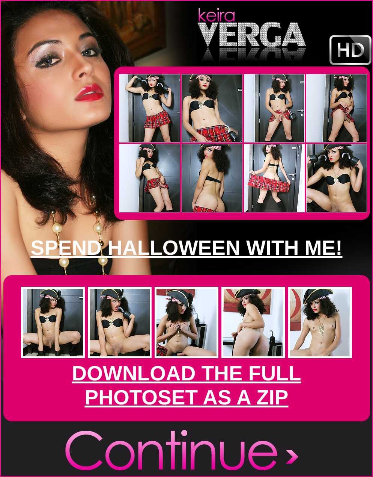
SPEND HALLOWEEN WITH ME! (186, 247)
